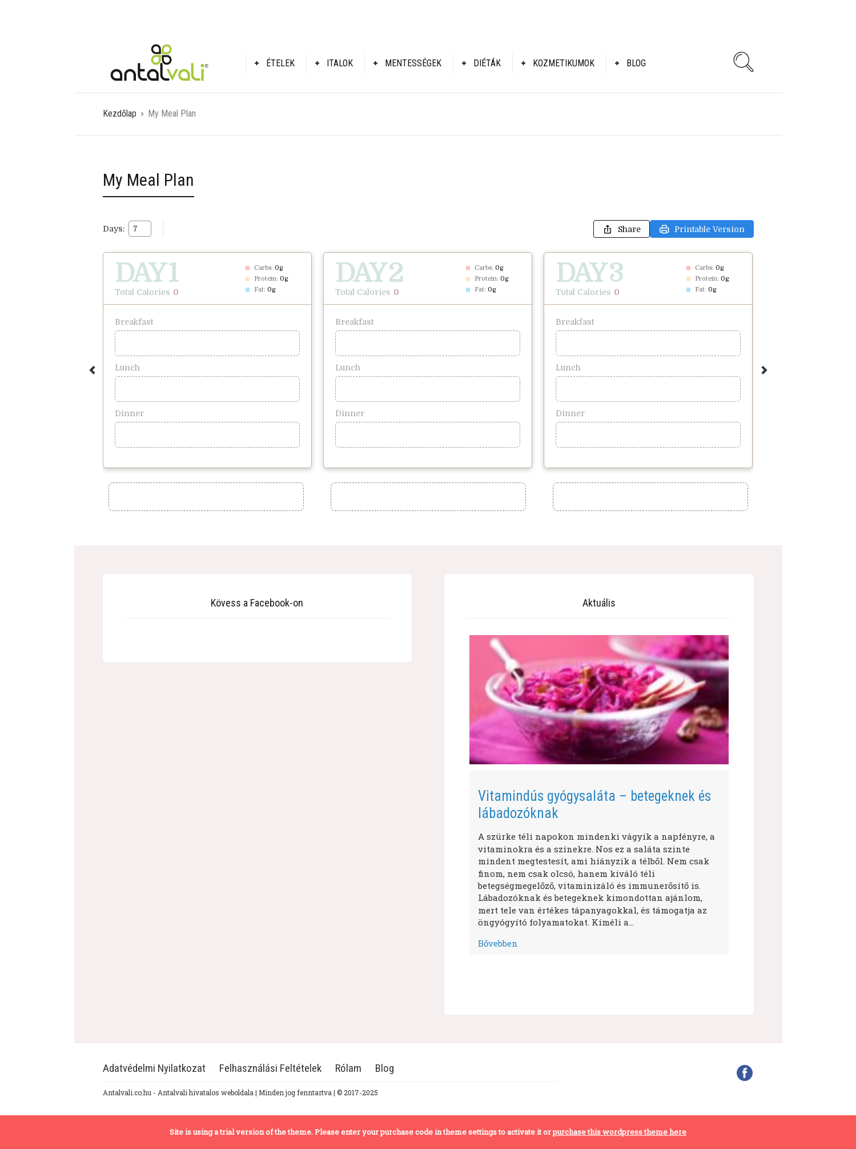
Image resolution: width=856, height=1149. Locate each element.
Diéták (487, 63)
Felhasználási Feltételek (270, 1068)
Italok (340, 63)
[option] (207, 360)
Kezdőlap (119, 113)
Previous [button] (92, 370)
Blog (636, 63)
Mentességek (413, 63)
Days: (113, 228)
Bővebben (498, 943)
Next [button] (764, 370)
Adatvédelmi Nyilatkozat (154, 1068)
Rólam (348, 1068)
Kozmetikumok (563, 63)
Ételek (280, 63)
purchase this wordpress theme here (619, 1132)
